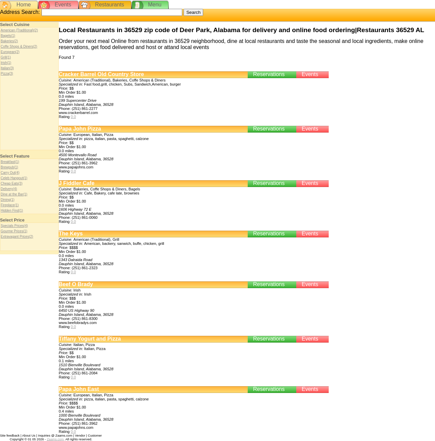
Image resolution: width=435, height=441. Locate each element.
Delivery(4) (9, 189)
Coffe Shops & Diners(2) (19, 46)
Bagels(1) (8, 36)
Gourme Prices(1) (14, 231)
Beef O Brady (76, 284)
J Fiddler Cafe (76, 183)
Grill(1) (6, 57)
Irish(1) (6, 63)
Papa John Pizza (80, 129)
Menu (154, 4)
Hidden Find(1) (12, 210)
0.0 (73, 117)
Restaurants (109, 4)
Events (63, 4)
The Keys (71, 233)
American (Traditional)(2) (19, 30)
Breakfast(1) (10, 162)
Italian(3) (7, 68)
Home (24, 4)
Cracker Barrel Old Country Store (101, 74)
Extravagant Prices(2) (17, 236)
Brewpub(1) (9, 167)
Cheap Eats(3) (11, 183)
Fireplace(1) (10, 205)
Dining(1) (8, 200)
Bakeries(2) (9, 41)
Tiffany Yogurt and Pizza (90, 339)
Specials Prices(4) (14, 226)
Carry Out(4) (10, 173)
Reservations (268, 74)
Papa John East (79, 389)
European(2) (10, 52)
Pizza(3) (7, 73)
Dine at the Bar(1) (14, 194)
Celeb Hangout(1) (14, 178)
